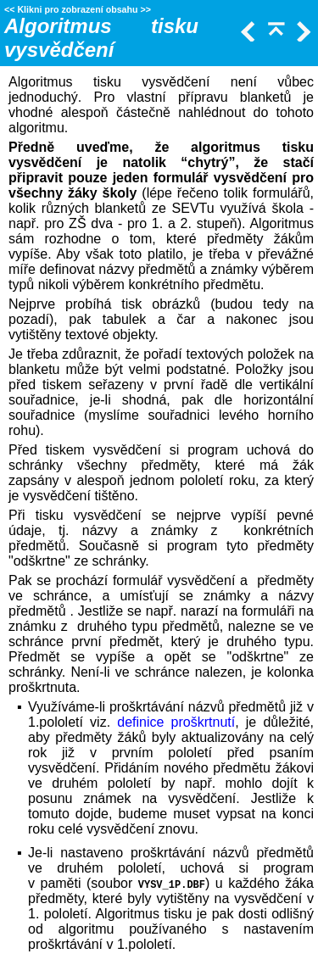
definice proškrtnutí (176, 722)
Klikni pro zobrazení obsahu (77, 9)
